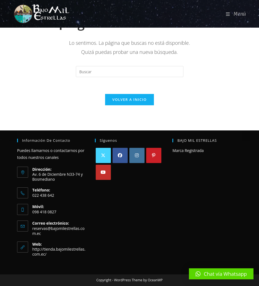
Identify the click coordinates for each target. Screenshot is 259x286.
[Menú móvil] (236, 14)
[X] (103, 155)
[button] (221, 273)
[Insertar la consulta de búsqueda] (129, 71)
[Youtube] (103, 172)
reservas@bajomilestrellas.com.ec (58, 231)
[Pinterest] (153, 155)
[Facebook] (120, 155)
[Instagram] (137, 155)
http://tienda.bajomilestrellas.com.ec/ (59, 251)
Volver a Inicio (129, 99)
